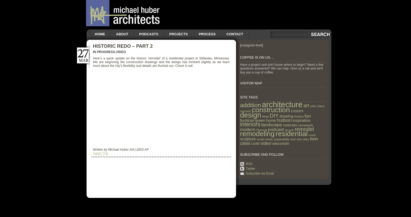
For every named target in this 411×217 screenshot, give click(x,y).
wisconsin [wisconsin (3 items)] (280, 143)
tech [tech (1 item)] (293, 139)
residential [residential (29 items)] (292, 134)
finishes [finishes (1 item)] (299, 116)
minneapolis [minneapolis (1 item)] (305, 125)
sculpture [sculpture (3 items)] (248, 139)
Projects (178, 34)
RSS (249, 164)
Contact (234, 34)
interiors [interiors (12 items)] (250, 124)
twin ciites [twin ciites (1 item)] (303, 139)
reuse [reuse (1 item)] (312, 135)
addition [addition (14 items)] (250, 105)
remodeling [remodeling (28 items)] (257, 134)
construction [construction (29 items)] (271, 110)
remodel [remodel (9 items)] (304, 129)
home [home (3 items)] (271, 120)
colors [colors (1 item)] (320, 106)
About (122, 34)
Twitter (250, 169)
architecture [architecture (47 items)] (282, 104)
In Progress (104, 52)
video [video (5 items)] (265, 143)
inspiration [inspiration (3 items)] (301, 120)
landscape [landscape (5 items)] (271, 124)
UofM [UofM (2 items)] (255, 144)
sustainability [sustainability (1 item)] (281, 139)
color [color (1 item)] (313, 106)
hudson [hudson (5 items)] (284, 120)
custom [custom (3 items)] (297, 111)
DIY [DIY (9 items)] (274, 116)
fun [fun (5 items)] (308, 116)
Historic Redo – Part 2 (123, 46)
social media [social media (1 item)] (264, 139)
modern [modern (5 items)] (247, 129)
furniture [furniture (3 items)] (247, 120)
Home (100, 34)
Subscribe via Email (260, 173)
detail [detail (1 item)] (265, 116)
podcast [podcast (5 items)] (276, 129)
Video (121, 52)
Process (207, 34)
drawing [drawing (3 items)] (286, 116)
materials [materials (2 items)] (290, 125)
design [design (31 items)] (250, 115)
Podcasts (148, 34)
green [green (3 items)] (260, 120)
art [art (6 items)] (306, 105)
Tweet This (100, 153)
